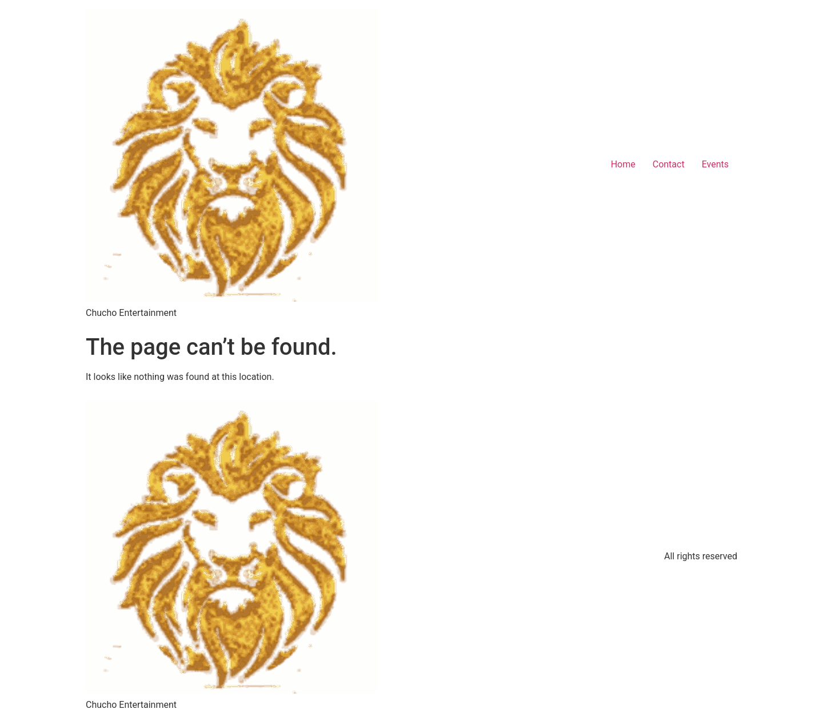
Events (715, 164)
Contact (669, 164)
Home (623, 164)
